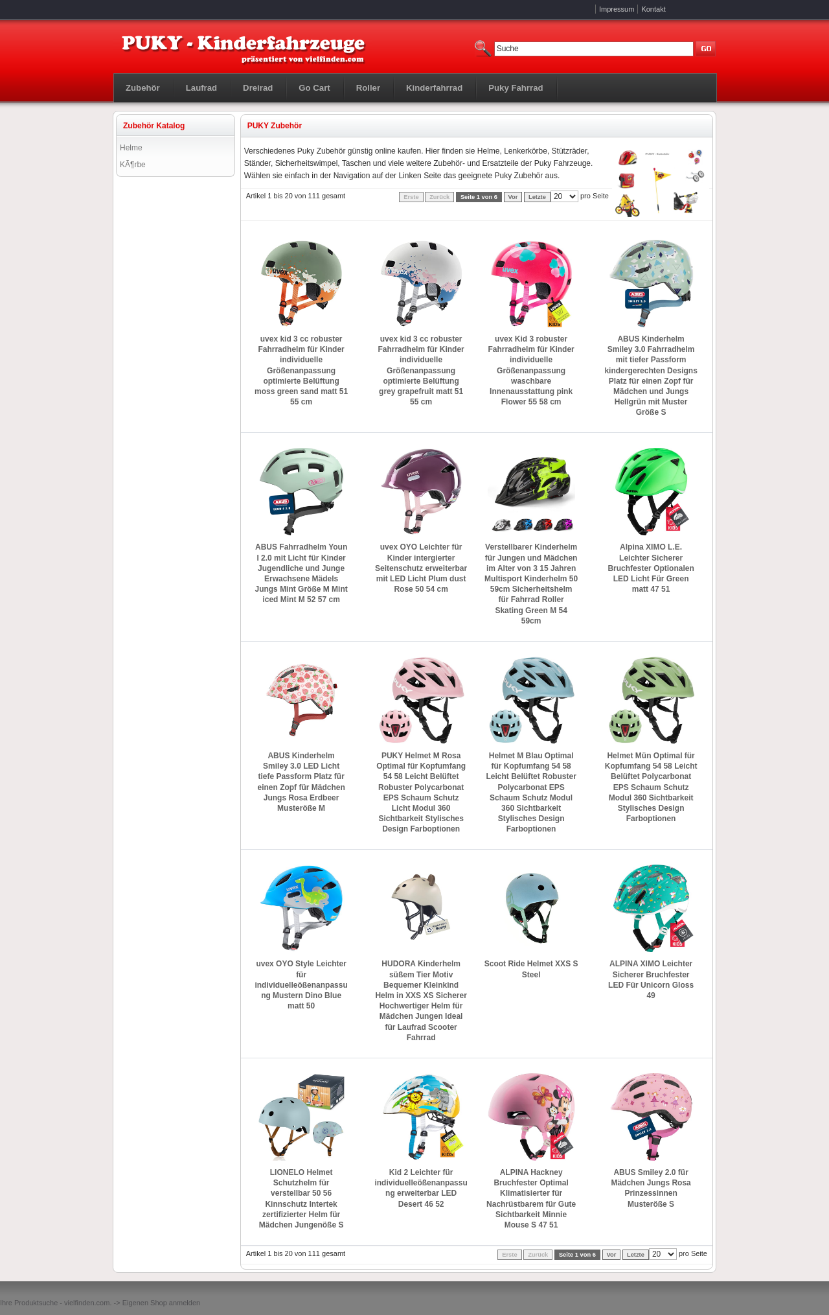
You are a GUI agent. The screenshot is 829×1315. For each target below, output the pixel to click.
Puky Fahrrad (515, 88)
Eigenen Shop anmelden (161, 1303)
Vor (513, 197)
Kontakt (653, 9)
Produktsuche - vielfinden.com (61, 1303)
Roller (368, 88)
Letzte (537, 197)
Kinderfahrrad (434, 88)
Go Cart (314, 88)
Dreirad (258, 88)
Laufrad (201, 88)
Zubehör (143, 88)
